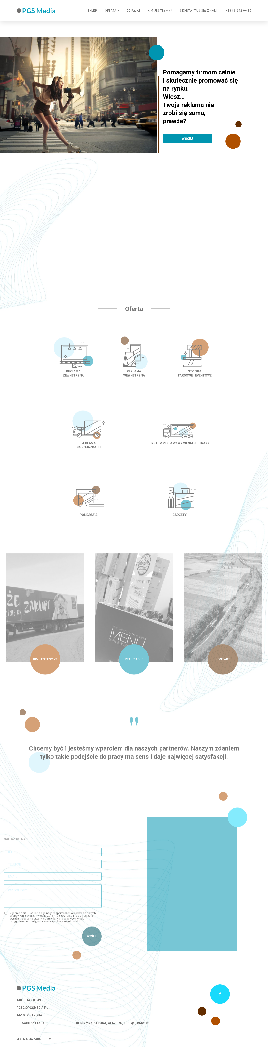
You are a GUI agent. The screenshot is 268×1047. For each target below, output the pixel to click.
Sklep (92, 10)
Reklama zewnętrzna (73, 382)
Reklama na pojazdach (88, 453)
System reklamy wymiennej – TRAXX (179, 451)
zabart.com (42, 1039)
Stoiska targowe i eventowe (195, 382)
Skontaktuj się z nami (199, 10)
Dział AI (133, 10)
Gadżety (179, 523)
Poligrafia (89, 523)
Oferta (111, 10)
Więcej (187, 138)
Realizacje (134, 667)
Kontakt (223, 667)
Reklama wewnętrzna (134, 382)
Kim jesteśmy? (160, 10)
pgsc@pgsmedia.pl (32, 1008)
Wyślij (91, 944)
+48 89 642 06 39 (239, 10)
